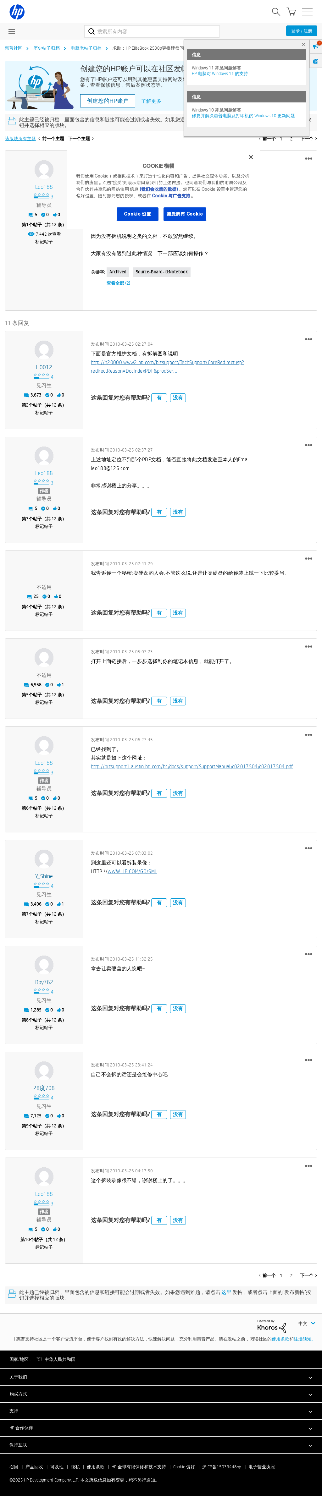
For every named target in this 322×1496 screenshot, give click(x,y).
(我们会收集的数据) (159, 189)
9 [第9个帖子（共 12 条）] (27, 1126)
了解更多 (151, 101)
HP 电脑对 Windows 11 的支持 (220, 73)
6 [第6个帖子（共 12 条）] (27, 808)
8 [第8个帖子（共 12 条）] (27, 1020)
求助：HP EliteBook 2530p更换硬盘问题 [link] (150, 48)
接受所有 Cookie (185, 214)
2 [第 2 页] (291, 139)
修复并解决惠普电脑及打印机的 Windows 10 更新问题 (243, 115)
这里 (226, 1292)
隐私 (75, 1467)
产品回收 (34, 1467)
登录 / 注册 (301, 31)
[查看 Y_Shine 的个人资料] (44, 876)
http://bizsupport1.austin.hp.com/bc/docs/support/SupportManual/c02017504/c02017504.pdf (192, 766)
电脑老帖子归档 (86, 48)
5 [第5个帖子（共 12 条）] (27, 695)
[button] (308, 159)
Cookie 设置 (137, 214)
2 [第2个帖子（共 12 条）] (27, 405)
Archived (117, 272)
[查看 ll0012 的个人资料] (44, 367)
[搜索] (152, 31)
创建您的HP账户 (108, 101)
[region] (163, 189)
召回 (13, 1467)
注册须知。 (305, 1339)
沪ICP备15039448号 (221, 1467)
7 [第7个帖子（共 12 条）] (27, 914)
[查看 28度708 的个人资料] (44, 1088)
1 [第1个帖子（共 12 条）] (27, 224)
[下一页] (308, 138)
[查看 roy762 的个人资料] (44, 982)
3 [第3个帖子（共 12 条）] (27, 519)
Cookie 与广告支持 (171, 196)
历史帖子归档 (46, 48)
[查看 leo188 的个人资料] (44, 187)
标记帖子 (44, 241)
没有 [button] (178, 397)
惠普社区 (13, 48)
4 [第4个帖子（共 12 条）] (27, 607)
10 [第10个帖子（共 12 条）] (27, 1239)
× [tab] (303, 44)
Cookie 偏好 (184, 1467)
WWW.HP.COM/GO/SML (132, 871)
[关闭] (251, 157)
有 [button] (159, 397)
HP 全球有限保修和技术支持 (139, 1467)
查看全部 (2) (118, 283)
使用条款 (280, 1339)
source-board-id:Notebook (162, 272)
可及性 (57, 1467)
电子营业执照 (261, 1467)
